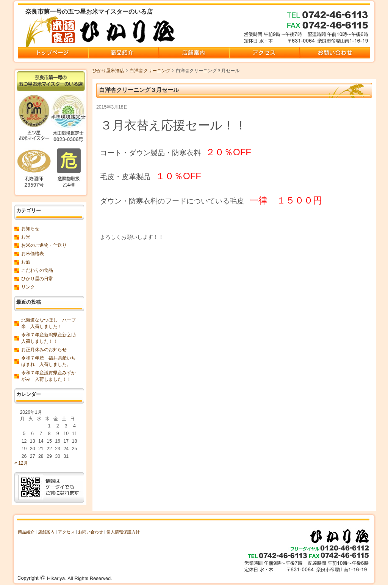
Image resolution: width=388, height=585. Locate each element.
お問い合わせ (90, 532)
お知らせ (30, 228)
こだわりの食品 (37, 270)
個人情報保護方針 (123, 532)
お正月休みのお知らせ (44, 349)
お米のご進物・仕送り (44, 245)
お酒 (25, 262)
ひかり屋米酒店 (108, 70)
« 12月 (21, 463)
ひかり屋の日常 (37, 278)
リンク (28, 287)
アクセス (66, 532)
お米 (25, 237)
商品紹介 (26, 532)
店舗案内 (46, 532)
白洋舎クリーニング (150, 70)
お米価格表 (32, 253)
